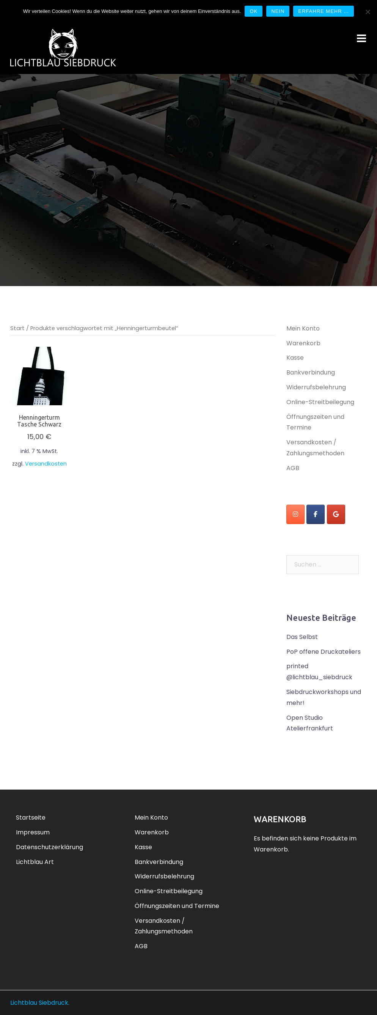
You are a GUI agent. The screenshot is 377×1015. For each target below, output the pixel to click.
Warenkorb (303, 343)
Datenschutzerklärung (49, 847)
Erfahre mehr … (323, 11)
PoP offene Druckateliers (323, 651)
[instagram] (295, 514)
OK (254, 11)
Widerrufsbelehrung (316, 387)
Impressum (33, 832)
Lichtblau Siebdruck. (39, 1002)
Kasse (295, 357)
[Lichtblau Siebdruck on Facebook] (315, 514)
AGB (292, 468)
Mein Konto (303, 328)
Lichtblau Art (35, 862)
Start (17, 328)
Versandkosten (46, 463)
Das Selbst (302, 637)
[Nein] (367, 12)
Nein (277, 11)
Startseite (31, 817)
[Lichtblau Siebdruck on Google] (336, 514)
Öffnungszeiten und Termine (177, 906)
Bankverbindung (310, 372)
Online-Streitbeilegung (320, 402)
